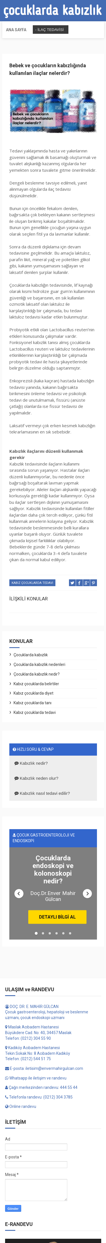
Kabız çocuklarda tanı (32, 703)
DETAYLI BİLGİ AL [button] (56, 943)
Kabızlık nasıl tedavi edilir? (42, 793)
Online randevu (20, 1135)
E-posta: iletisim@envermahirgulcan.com (44, 1097)
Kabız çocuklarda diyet (33, 693)
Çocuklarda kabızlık (31, 655)
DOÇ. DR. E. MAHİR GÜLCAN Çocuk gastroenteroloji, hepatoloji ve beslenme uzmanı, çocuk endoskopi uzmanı (46, 1041)
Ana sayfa (16, 30)
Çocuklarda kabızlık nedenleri (39, 664)
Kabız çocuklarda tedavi (32, 583)
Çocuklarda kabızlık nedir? (37, 674)
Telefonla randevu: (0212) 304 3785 (39, 1125)
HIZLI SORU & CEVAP (33, 749)
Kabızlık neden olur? (36, 778)
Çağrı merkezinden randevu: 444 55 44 (41, 1116)
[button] (19, 908)
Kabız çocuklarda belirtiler (36, 684)
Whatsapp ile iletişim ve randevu (35, 1106)
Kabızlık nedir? (31, 763)
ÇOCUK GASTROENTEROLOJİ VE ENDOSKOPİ (44, 838)
